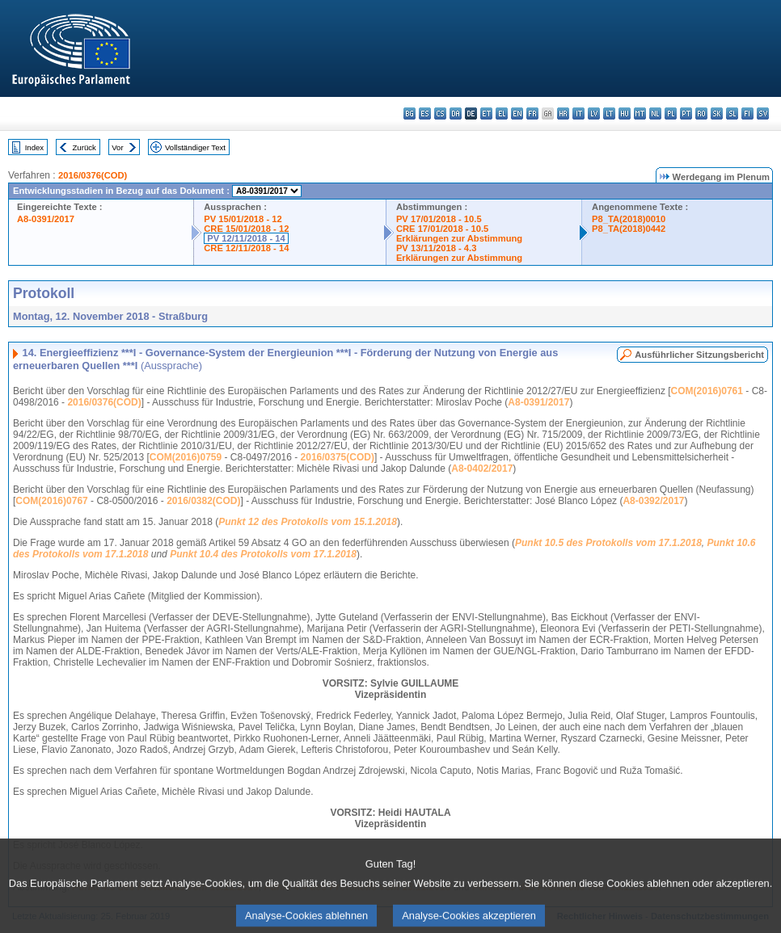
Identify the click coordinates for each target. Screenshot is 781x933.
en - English (517, 113)
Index (34, 147)
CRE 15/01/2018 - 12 (246, 228)
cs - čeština (440, 113)
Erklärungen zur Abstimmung (459, 238)
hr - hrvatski (563, 113)
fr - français (532, 113)
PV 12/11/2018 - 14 (246, 238)
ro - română (701, 113)
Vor (117, 147)
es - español (425, 113)
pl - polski (671, 113)
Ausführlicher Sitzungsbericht (699, 354)
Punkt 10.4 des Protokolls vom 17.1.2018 (263, 554)
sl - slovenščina (732, 113)
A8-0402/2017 (482, 468)
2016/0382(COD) (203, 500)
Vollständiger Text (195, 147)
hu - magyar (624, 113)
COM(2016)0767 (51, 500)
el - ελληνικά (502, 113)
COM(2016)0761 (707, 391)
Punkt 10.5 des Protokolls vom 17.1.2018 (608, 542)
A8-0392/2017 (653, 500)
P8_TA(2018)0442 (628, 228)
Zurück (84, 147)
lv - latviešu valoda (594, 113)
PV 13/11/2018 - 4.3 (436, 248)
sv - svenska (763, 113)
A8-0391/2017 (45, 219)
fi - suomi (747, 113)
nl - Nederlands (655, 113)
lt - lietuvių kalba (609, 113)
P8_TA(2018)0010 (628, 219)
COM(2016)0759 (186, 457)
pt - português (686, 113)
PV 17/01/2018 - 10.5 (439, 219)
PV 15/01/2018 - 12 (242, 219)
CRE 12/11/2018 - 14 (246, 248)
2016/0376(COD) (92, 175)
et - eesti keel (486, 113)
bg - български (409, 113)
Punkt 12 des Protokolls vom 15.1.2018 (307, 521)
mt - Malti (640, 113)
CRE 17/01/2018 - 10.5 (442, 228)
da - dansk (456, 113)
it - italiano (578, 113)
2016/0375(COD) (337, 457)
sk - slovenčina (717, 113)
